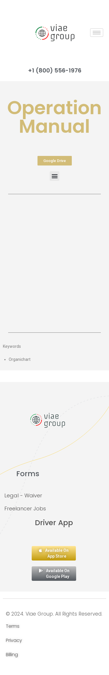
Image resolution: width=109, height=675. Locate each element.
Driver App (54, 523)
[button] (54, 176)
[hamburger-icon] (96, 32)
